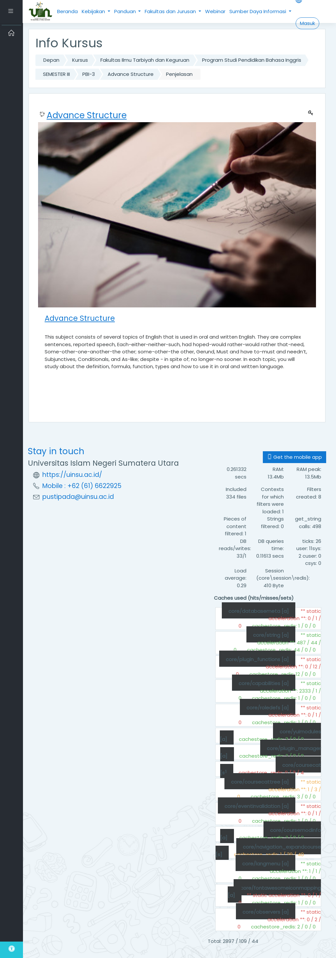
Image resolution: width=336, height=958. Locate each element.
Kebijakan (94, 11)
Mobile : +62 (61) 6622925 (81, 485)
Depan (51, 59)
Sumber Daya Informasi (258, 11)
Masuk (307, 23)
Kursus (80, 59)
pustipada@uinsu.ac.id (78, 496)
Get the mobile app (294, 457)
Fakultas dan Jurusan (171, 11)
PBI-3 (88, 74)
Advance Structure (131, 74)
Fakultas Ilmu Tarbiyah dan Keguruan (144, 59)
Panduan (125, 11)
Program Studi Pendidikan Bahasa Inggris (251, 59)
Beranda (67, 11)
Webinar (215, 11)
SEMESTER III (56, 74)
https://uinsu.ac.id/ (72, 474)
